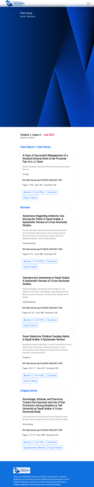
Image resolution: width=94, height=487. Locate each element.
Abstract (27, 192)
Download (51, 192)
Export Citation (30, 197)
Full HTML (39, 192)
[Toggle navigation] (88, 3)
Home (22, 16)
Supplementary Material (34, 448)
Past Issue (31, 16)
